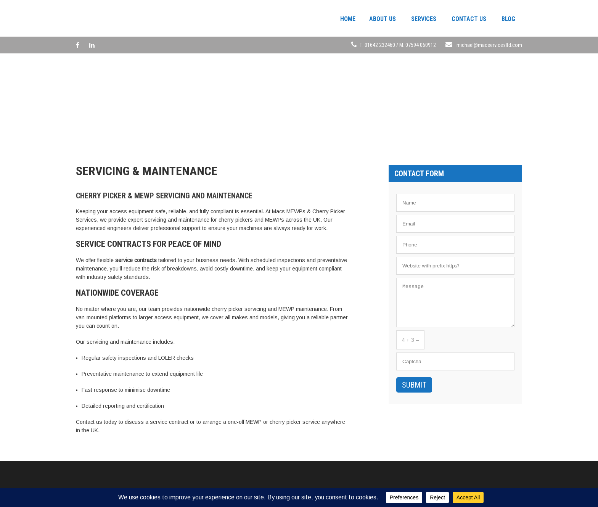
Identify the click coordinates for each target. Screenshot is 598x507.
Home (347, 19)
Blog (508, 19)
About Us (382, 19)
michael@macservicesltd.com (489, 45)
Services (423, 19)
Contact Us (469, 19)
